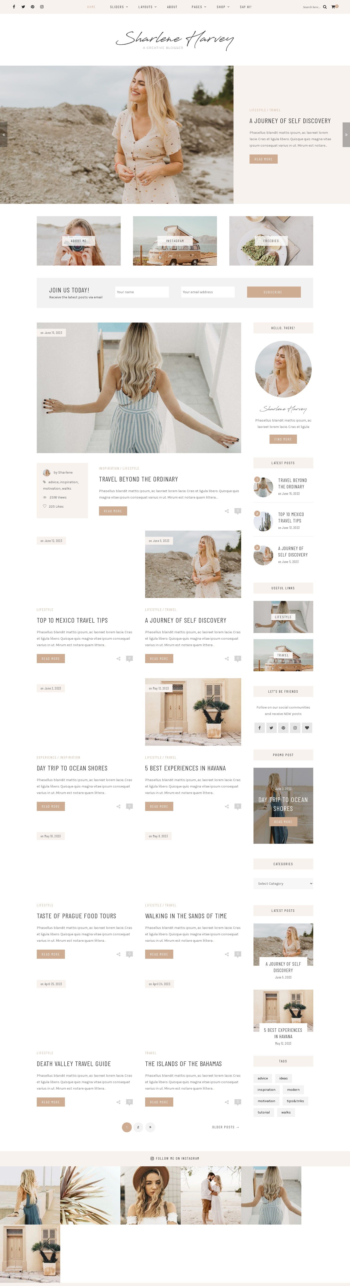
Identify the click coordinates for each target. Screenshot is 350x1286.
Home (91, 7)
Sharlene (182, 1279)
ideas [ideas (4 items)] (283, 1078)
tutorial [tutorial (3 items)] (264, 1112)
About (172, 7)
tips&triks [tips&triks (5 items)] (295, 1101)
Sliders (117, 7)
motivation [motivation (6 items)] (266, 1101)
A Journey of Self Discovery (290, 120)
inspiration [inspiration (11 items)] (266, 1090)
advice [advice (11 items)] (263, 1078)
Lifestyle (258, 110)
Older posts (226, 1127)
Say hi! (246, 7)
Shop (221, 7)
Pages (197, 7)
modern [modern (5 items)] (293, 1090)
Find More (283, 439)
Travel (275, 110)
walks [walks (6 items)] (286, 1112)
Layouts (145, 7)
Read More (263, 159)
